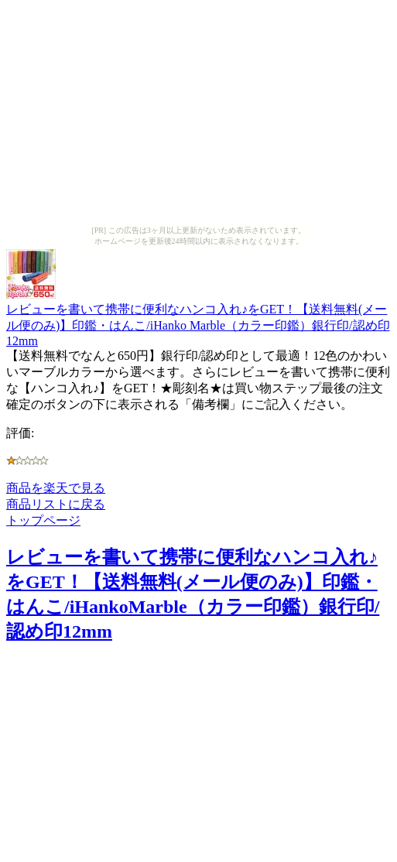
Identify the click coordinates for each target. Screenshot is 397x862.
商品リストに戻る (55, 504)
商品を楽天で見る (55, 487)
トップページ (43, 520)
